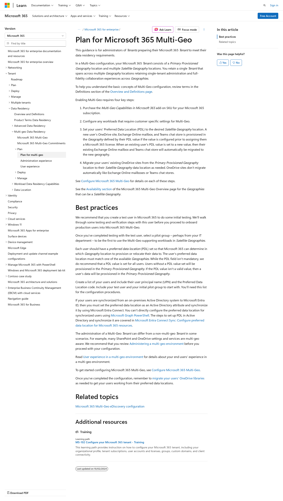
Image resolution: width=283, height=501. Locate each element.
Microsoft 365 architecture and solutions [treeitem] (32, 282)
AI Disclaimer (130, 489)
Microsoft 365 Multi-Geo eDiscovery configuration (109, 406)
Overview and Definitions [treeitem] (29, 114)
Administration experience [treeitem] (36, 160)
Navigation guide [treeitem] (18, 298)
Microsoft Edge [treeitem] (17, 248)
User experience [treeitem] (30, 166)
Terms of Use (223, 489)
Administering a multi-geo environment (157, 343)
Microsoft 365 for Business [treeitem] (24, 304)
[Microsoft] (7, 5)
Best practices (227, 37)
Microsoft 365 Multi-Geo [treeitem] (32, 137)
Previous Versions (153, 489)
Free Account (268, 16)
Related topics (227, 42)
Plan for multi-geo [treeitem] (31, 155)
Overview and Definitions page (131, 91)
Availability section (99, 189)
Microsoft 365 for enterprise (102, 29)
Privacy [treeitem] (12, 213)
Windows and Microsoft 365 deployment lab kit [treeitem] (36, 270)
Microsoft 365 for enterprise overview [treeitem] (30, 62)
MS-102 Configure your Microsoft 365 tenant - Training (109, 442)
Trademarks (242, 489)
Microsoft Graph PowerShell (130, 315)
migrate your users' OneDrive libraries (178, 378)
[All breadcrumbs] (78, 29)
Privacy (203, 489)
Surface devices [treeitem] (17, 236)
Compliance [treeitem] (15, 201)
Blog (171, 489)
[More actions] (204, 29)
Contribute (187, 489)
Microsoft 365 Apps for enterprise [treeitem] (28, 230)
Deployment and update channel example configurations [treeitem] (33, 256)
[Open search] (264, 5)
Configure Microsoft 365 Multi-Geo (105, 181)
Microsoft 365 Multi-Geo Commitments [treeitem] (41, 143)
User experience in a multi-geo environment (113, 357)
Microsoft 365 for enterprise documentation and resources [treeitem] (34, 53)
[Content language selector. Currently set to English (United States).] (23, 488)
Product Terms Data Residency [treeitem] (32, 120)
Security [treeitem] (13, 207)
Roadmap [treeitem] (16, 79)
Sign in (274, 5)
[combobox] (35, 36)
